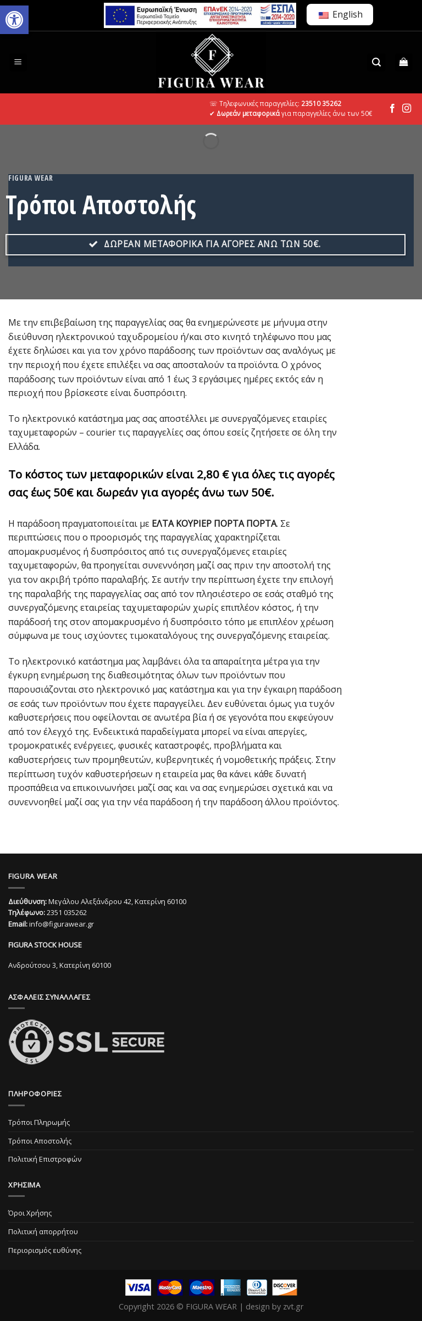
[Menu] (18, 62)
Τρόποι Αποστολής (39, 1141)
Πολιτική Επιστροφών (44, 1159)
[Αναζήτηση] (376, 62)
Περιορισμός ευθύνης (44, 1250)
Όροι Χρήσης (30, 1213)
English (341, 14)
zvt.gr (293, 1306)
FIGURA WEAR (211, 1306)
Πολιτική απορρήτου (43, 1231)
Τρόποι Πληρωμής (39, 1122)
